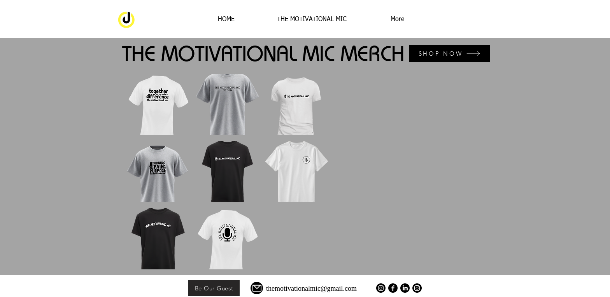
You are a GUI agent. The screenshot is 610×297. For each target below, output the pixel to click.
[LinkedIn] (405, 288)
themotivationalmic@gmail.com (311, 288)
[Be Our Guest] (214, 288)
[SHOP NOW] (449, 53)
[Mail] (257, 288)
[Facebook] (393, 288)
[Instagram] (417, 288)
